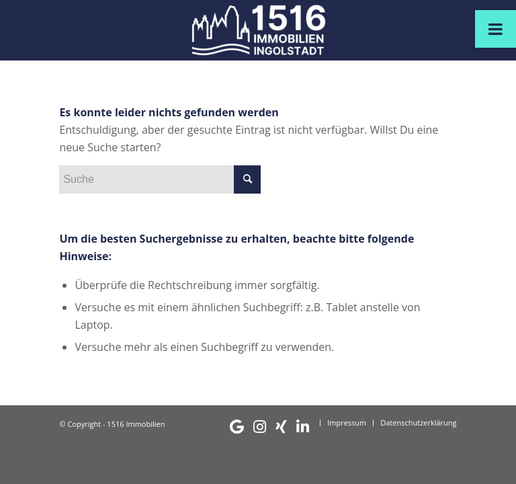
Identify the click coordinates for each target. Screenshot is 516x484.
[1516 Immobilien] (257, 30)
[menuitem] (269, 426)
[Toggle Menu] (495, 29)
